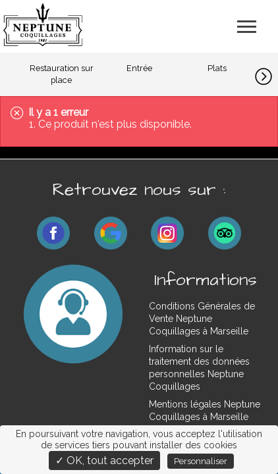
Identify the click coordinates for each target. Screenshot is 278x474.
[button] (266, 74)
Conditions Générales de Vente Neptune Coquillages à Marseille (202, 318)
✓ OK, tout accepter (104, 460)
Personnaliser (200, 461)
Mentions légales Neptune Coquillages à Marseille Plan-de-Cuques (204, 416)
